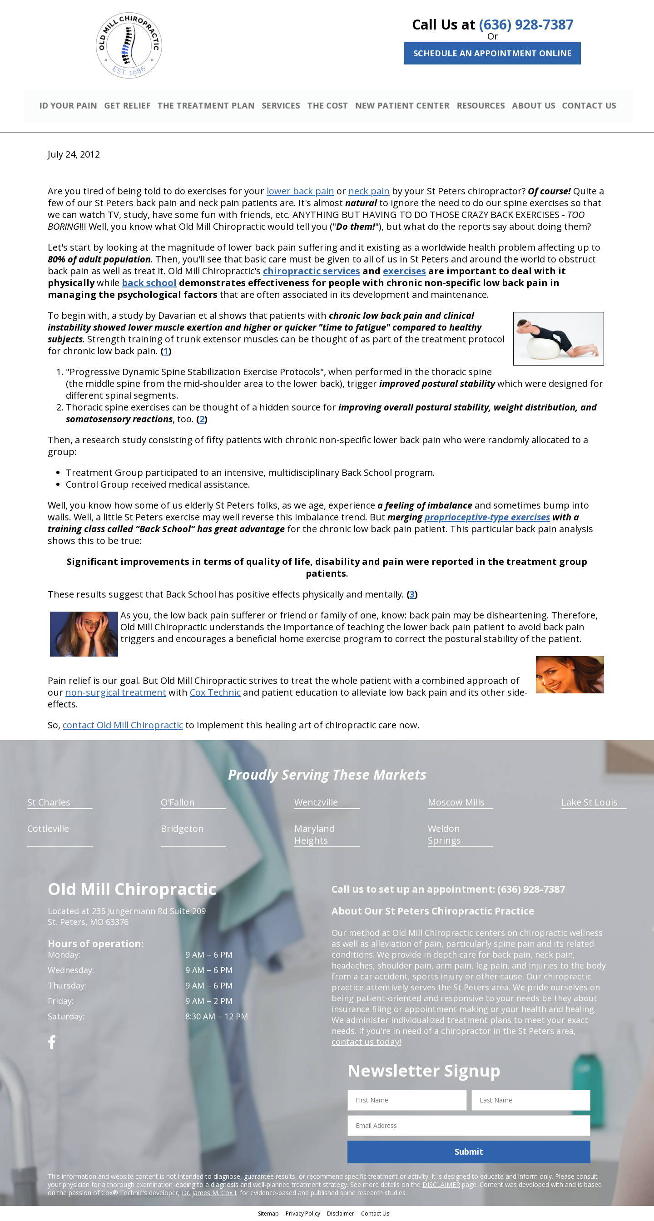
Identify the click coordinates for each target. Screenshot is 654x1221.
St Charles (48, 803)
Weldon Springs (444, 836)
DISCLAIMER (441, 1185)
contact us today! (365, 1043)
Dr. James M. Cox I (209, 1193)
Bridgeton (182, 830)
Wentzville (316, 803)
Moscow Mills (456, 803)
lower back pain (300, 192)
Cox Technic (215, 693)
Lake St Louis (589, 803)
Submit (469, 1152)
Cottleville (48, 830)
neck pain (369, 192)
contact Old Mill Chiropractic (123, 726)
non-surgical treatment (115, 693)
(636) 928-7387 (526, 24)
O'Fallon (178, 803)
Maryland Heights (314, 836)
